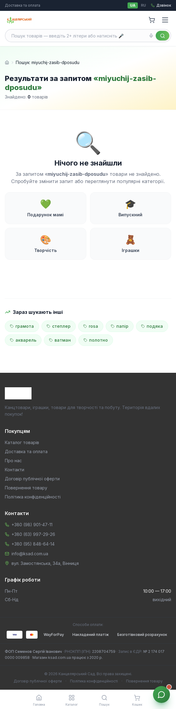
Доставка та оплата (22, 5)
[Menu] (165, 20)
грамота (22, 326)
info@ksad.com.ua (30, 553)
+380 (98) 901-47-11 (32, 524)
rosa (90, 326)
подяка (152, 326)
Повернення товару (26, 487)
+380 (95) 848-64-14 (33, 543)
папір (119, 326)
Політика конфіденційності (33, 496)
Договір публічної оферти (32, 478)
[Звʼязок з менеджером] (161, 694)
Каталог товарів (22, 442)
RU (143, 5)
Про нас (13, 460)
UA (132, 5)
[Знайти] (162, 35)
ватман (60, 340)
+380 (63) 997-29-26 (33, 534)
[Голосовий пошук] (151, 35)
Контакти (14, 469)
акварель (23, 340)
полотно (96, 340)
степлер (59, 326)
